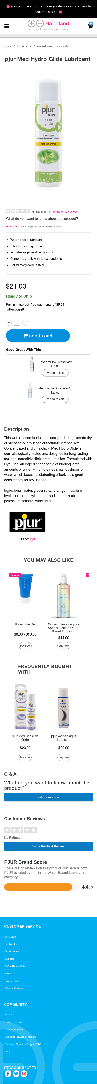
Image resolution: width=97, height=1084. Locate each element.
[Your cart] (90, 25)
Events (8, 1014)
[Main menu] (6, 26)
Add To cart (38, 335)
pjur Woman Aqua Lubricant (63, 738)
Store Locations (13, 1022)
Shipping (9, 958)
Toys (8, 46)
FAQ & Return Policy (16, 966)
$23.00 (25, 748)
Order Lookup (12, 951)
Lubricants (24, 46)
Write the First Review (63, 211)
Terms (8, 973)
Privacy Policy (12, 981)
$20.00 (63, 748)
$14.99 (63, 638)
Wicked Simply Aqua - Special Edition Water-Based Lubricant (63, 627)
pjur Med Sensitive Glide (25, 738)
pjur (33, 539)
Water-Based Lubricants (53, 46)
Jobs (7, 1051)
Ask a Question (16, 226)
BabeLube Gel (25, 624)
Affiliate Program (14, 1029)
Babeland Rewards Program (20, 1036)
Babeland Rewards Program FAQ (23, 1044)
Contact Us (11, 944)
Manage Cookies (14, 988)
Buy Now (25, 645)
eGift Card (10, 936)
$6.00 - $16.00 (25, 634)
